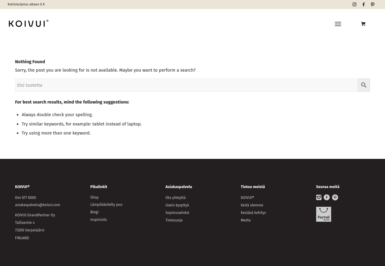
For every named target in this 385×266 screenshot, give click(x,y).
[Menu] (338, 24)
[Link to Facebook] (363, 4)
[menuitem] (339, 24)
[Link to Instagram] (354, 4)
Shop (94, 197)
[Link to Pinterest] (372, 4)
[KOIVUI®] (56, 24)
